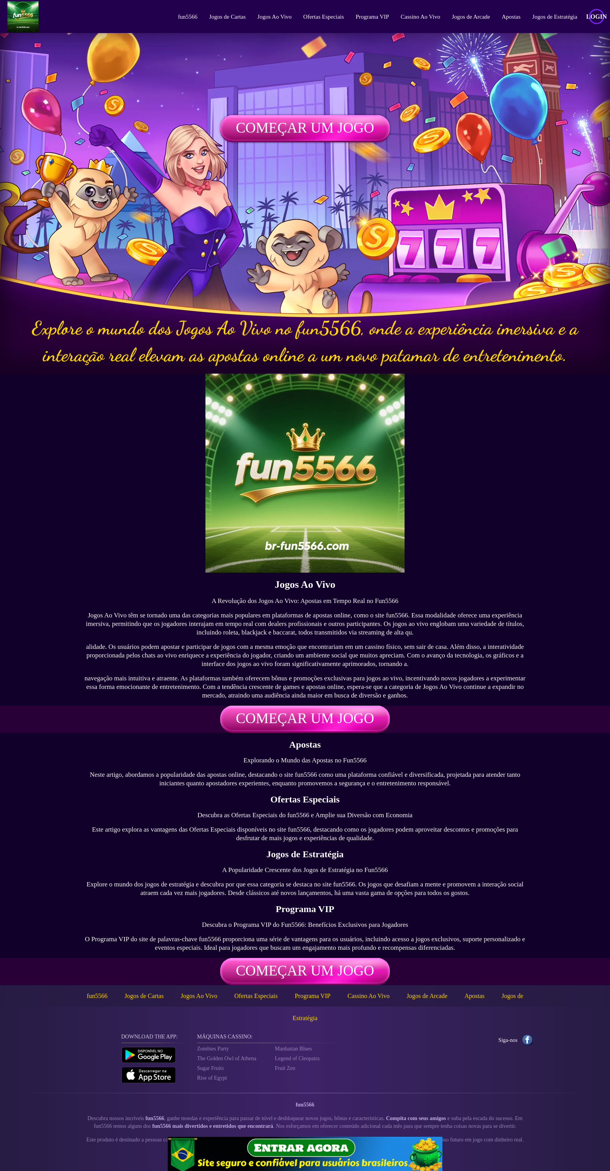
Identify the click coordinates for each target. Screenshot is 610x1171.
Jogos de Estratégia (553, 17)
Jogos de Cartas (226, 17)
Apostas (509, 17)
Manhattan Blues (293, 1049)
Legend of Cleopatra (297, 1058)
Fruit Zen (285, 1068)
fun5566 (186, 17)
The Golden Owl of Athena (226, 1058)
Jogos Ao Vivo (273, 17)
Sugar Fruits (210, 1068)
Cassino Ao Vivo (418, 17)
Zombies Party (213, 1049)
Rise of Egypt (212, 1078)
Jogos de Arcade (469, 17)
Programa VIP (370, 17)
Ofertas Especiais (322, 17)
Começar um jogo (305, 128)
